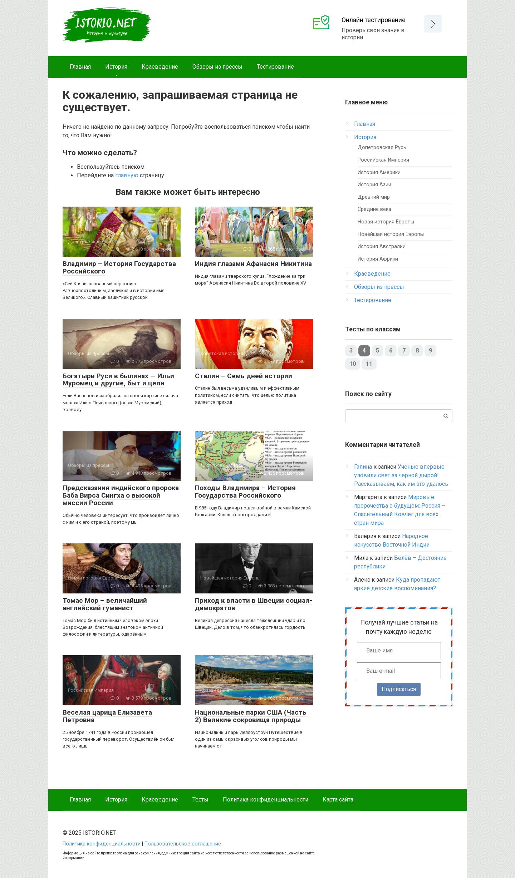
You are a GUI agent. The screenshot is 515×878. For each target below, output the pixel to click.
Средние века (374, 209)
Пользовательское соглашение (182, 844)
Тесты (200, 799)
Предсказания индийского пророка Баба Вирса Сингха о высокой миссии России (121, 495)
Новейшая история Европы (391, 234)
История (116, 66)
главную (126, 175)
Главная (80, 66)
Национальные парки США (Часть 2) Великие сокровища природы (250, 716)
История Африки (378, 259)
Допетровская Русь (382, 147)
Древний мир (374, 197)
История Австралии (382, 246)
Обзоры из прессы (217, 66)
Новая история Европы (386, 222)
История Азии (374, 185)
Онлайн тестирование (374, 20)
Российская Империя (383, 160)
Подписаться (399, 689)
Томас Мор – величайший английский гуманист (105, 604)
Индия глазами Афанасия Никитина (253, 264)
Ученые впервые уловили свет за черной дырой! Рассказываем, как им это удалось (401, 475)
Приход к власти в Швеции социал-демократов (253, 604)
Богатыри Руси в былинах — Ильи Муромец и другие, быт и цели (118, 380)
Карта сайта (338, 799)
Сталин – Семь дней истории (243, 376)
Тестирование (275, 66)
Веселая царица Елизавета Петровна (107, 716)
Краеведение (160, 66)
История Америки (379, 172)
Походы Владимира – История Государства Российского (245, 491)
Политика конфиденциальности (265, 799)
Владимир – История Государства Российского (119, 267)
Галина (363, 466)
